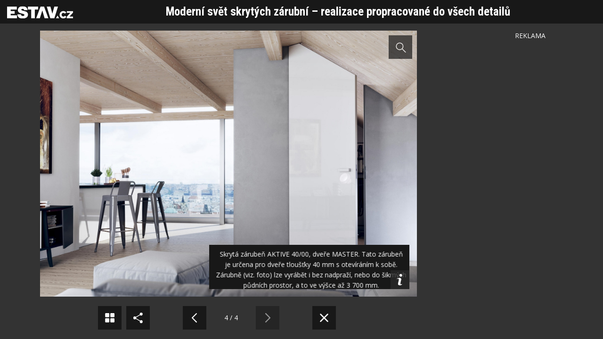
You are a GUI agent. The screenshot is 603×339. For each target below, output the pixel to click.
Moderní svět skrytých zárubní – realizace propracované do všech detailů (338, 11)
